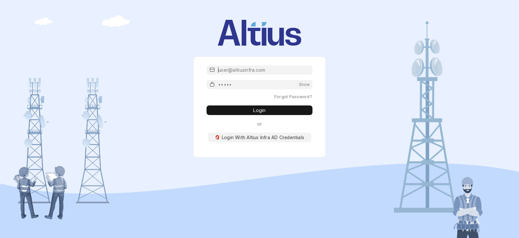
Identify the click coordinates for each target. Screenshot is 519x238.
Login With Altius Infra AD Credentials (259, 137)
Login (259, 110)
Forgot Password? (293, 96)
